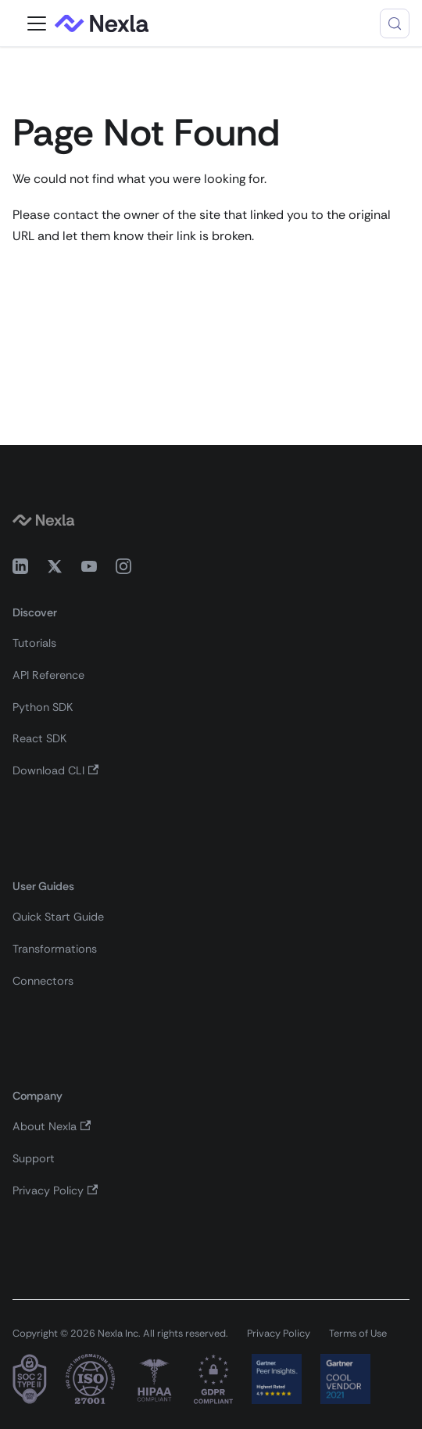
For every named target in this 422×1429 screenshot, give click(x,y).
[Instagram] (123, 569)
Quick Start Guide (58, 917)
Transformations (55, 949)
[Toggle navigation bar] (36, 23)
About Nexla (52, 1126)
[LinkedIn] (20, 569)
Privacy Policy (55, 1190)
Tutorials (34, 643)
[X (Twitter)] (55, 569)
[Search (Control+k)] (394, 23)
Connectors (43, 981)
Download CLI (55, 770)
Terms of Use (358, 1333)
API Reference (48, 675)
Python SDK (43, 707)
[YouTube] (89, 569)
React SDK (39, 738)
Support (34, 1158)
